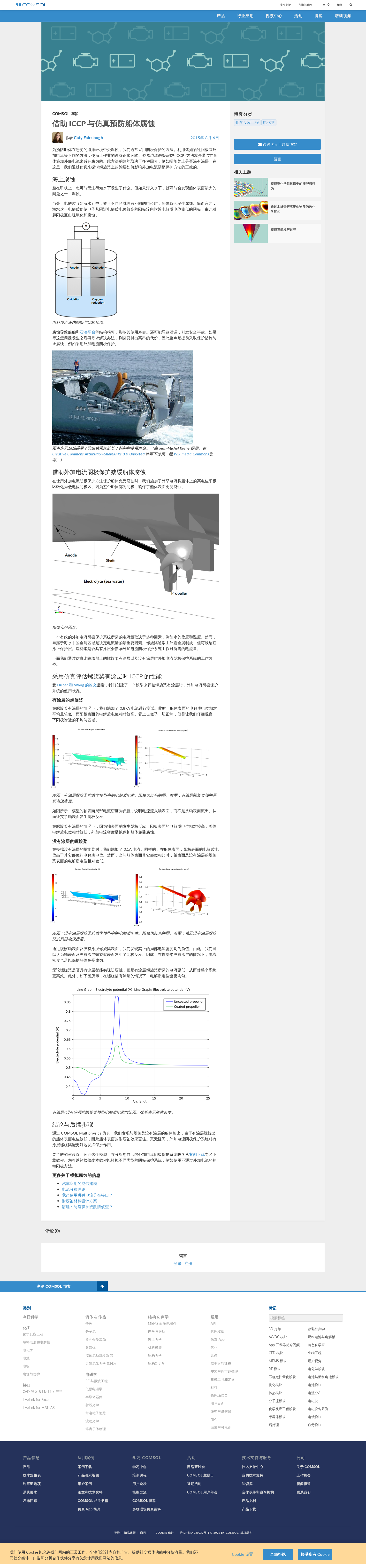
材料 (214, 1387)
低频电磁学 (94, 1388)
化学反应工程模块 (282, 1408)
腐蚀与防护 (31, 1374)
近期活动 (194, 1483)
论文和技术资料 (90, 1492)
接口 (26, 1385)
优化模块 (275, 1384)
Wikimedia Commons (191, 454)
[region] (183, 1553)
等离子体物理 (95, 1428)
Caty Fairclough (88, 137)
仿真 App (218, 1339)
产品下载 (249, 1509)
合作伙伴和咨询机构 (258, 1492)
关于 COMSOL (308, 1466)
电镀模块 (315, 1416)
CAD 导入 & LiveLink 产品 (42, 1391)
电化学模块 (316, 1368)
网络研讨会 (196, 1466)
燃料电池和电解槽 (36, 1342)
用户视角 (315, 1360)
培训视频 (343, 15)
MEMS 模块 (278, 1360)
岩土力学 (155, 1339)
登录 (340, 5)
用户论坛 (139, 1483)
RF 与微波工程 (96, 1380)
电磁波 (313, 1400)
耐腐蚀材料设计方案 (79, 1201)
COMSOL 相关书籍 (93, 1500)
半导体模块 (277, 1416)
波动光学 (92, 1420)
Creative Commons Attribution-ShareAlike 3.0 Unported (98, 454)
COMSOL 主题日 (200, 1475)
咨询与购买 (305, 5)
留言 (277, 159)
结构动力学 (156, 1363)
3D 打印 (275, 1328)
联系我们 (304, 1492)
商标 (143, 1532)
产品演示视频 (88, 1475)
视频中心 (274, 15)
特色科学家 (316, 1344)
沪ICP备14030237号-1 (194, 1532)
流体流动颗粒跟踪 (99, 1355)
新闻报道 (304, 1483)
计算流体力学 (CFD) (100, 1363)
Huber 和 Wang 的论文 (77, 685)
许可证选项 (32, 1483)
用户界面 (217, 1403)
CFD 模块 (276, 1352)
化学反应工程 (247, 122)
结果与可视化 (221, 1427)
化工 (26, 1327)
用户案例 (85, 1483)
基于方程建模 (221, 1363)
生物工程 (315, 1352)
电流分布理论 (73, 1189)
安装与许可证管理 (224, 1371)
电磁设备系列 (318, 1408)
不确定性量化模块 (282, 1376)
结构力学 (155, 1355)
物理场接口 (219, 1395)
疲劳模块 (315, 1424)
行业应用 (245, 15)
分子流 (90, 1331)
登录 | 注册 (183, 1263)
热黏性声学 (316, 1328)
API (213, 1323)
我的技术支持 (252, 1475)
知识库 (247, 1483)
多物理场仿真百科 (146, 1509)
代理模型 (217, 1331)
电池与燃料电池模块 (323, 1376)
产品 (221, 15)
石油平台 (87, 332)
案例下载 (197, 1154)
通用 (214, 1317)
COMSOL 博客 (65, 113)
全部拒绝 (278, 1554)
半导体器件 (94, 1396)
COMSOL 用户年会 (202, 1492)
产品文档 (249, 1500)
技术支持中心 (252, 1466)
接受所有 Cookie (315, 1554)
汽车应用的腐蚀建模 (79, 1183)
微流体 (90, 1347)
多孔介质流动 (95, 1339)
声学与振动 (156, 1331)
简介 (214, 1419)
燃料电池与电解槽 (321, 1336)
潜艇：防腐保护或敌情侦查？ (87, 1206)
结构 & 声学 (158, 1317)
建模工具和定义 (223, 1379)
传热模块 (275, 1392)
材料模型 (155, 1347)
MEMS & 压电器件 (162, 1323)
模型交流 (139, 1492)
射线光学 (92, 1404)
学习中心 (139, 1466)
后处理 (274, 1424)
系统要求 (30, 1492)
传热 (88, 1323)
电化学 (269, 122)
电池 (26, 1358)
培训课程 (139, 1475)
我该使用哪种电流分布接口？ (87, 1195)
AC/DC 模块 (278, 1336)
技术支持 (285, 5)
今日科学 (30, 1317)
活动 (298, 15)
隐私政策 (130, 1532)
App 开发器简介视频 (284, 1344)
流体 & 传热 (95, 1317)
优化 (214, 1347)
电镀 (26, 1366)
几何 (214, 1355)
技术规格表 (32, 1475)
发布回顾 (30, 1500)
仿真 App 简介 (89, 1509)
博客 (318, 15)
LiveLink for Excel (36, 1399)
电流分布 (315, 1392)
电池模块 (315, 1384)
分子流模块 (277, 1400)
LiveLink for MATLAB (39, 1407)
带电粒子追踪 (95, 1412)
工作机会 (304, 1475)
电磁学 (91, 1374)
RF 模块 (275, 1368)
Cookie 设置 (242, 1554)
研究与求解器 (221, 1411)
